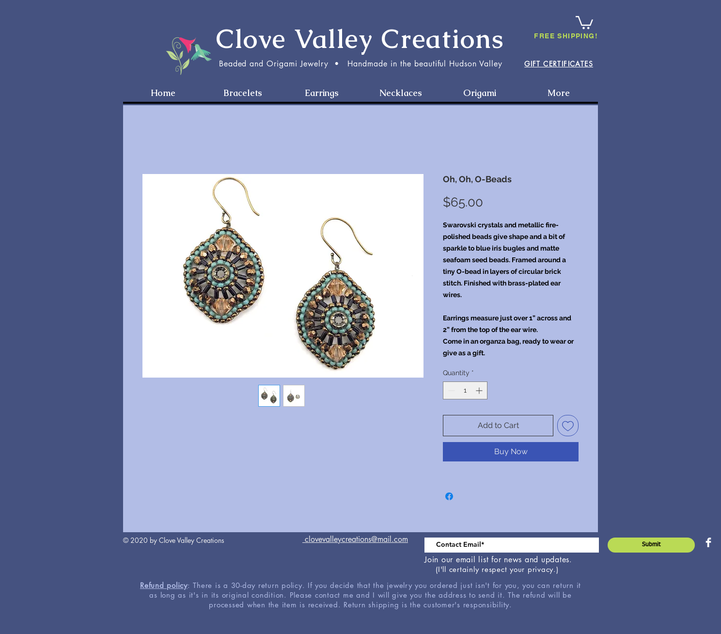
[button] (584, 22)
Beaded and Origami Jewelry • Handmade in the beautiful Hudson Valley (360, 64)
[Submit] (651, 545)
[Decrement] (450, 390)
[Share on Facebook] (449, 496)
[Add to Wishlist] (568, 425)
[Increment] (480, 390)
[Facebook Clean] (708, 542)
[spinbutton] (465, 390)
